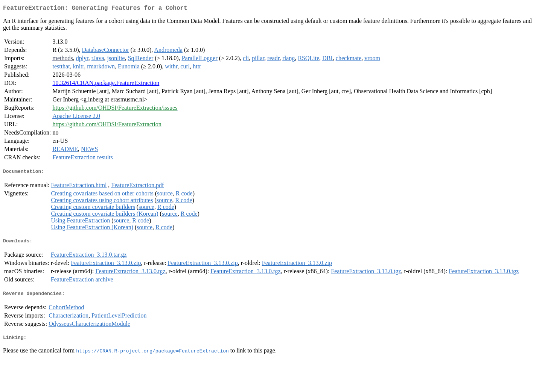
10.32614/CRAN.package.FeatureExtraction (105, 84)
